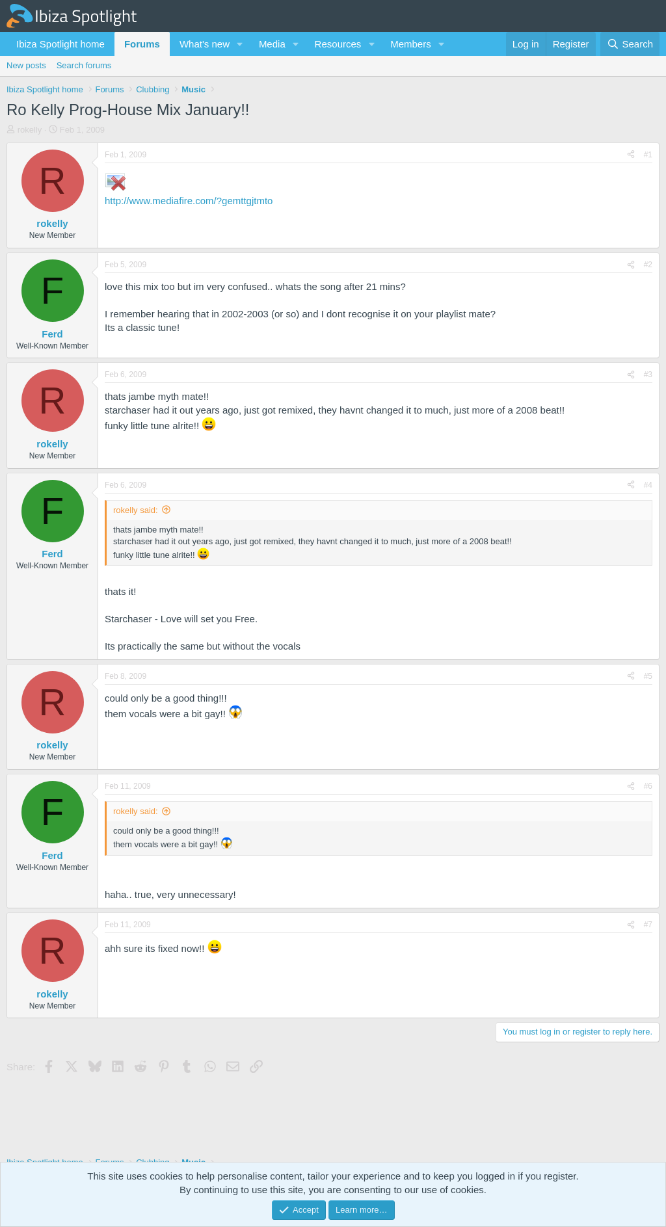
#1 (648, 154)
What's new (205, 43)
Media (272, 43)
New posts (26, 65)
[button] (240, 44)
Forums (142, 43)
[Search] (629, 44)
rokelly (30, 130)
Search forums (84, 65)
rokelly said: (135, 510)
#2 (648, 264)
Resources (338, 43)
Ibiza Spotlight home (60, 43)
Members (410, 43)
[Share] (630, 155)
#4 (648, 485)
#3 (648, 374)
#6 (648, 786)
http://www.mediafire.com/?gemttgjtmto (189, 200)
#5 (648, 676)
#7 (648, 924)
